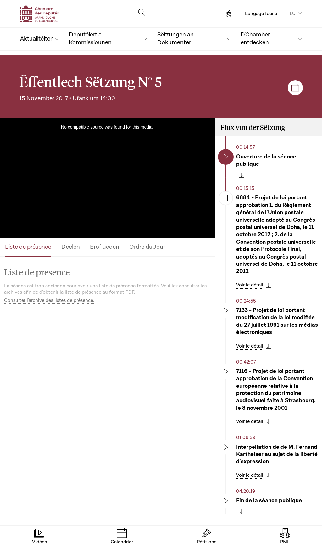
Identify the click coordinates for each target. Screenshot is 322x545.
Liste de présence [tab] (28, 247)
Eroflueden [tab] (104, 247)
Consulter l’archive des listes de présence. (49, 300)
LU (293, 13)
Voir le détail (249, 285)
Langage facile (261, 13)
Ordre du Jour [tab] (147, 247)
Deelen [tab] (70, 247)
